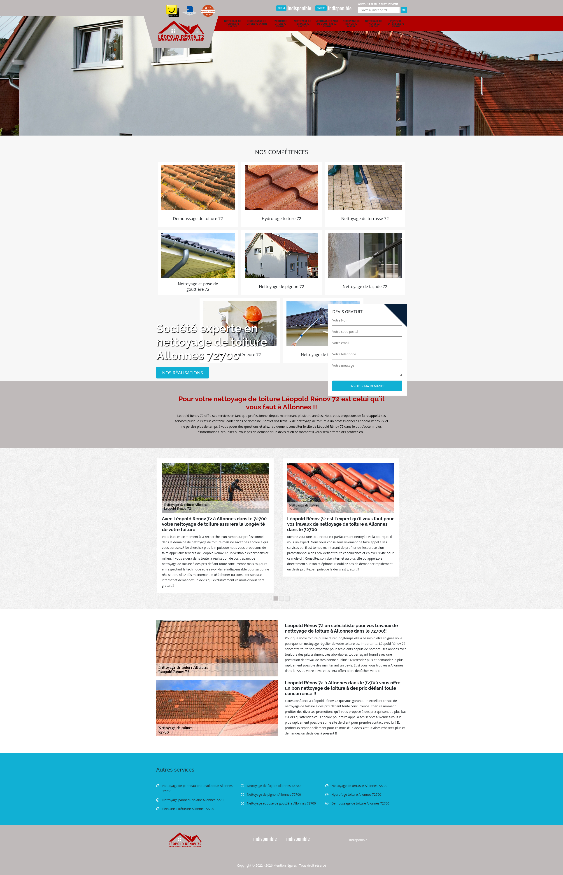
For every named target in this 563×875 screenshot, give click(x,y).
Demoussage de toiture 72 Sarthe (256, 22)
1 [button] (275, 598)
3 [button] (287, 598)
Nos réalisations (182, 372)
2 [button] (281, 598)
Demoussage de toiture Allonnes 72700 (360, 803)
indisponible (293, 8)
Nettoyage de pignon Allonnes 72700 (274, 794)
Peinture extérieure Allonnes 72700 (188, 809)
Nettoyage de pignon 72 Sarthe (351, 23)
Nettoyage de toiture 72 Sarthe (232, 23)
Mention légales (285, 865)
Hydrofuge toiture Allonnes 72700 (356, 794)
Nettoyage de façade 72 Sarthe (373, 23)
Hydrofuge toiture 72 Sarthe (280, 23)
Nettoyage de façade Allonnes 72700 (274, 786)
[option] (281, 68)
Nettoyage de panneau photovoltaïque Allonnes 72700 (197, 788)
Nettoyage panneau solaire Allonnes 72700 (193, 800)
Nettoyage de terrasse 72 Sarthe (302, 23)
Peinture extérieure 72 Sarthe (396, 23)
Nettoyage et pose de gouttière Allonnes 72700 (281, 803)
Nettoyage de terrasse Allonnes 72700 (359, 786)
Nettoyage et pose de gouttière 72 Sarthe (326, 23)
